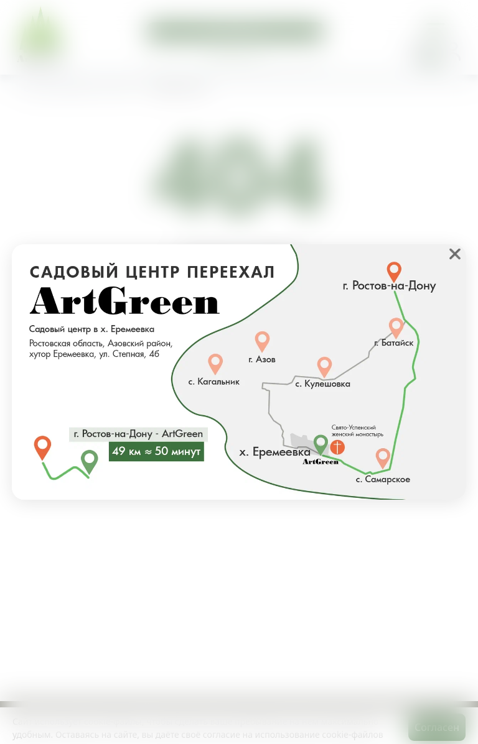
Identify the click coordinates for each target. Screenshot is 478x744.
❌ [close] (455, 253)
